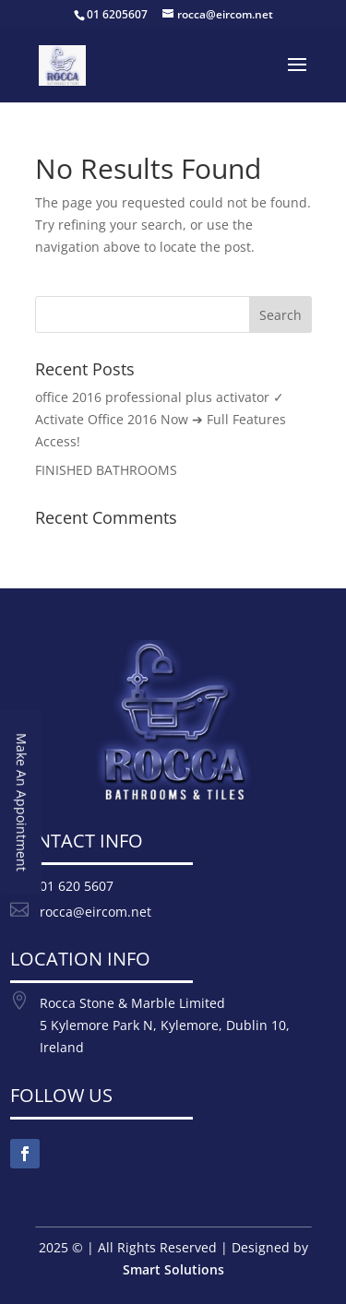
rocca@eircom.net (95, 911)
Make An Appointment (21, 802)
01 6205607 (117, 14)
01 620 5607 (76, 886)
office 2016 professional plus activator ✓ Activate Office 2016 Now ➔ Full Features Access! (160, 419)
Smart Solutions (173, 1269)
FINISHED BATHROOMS (106, 470)
